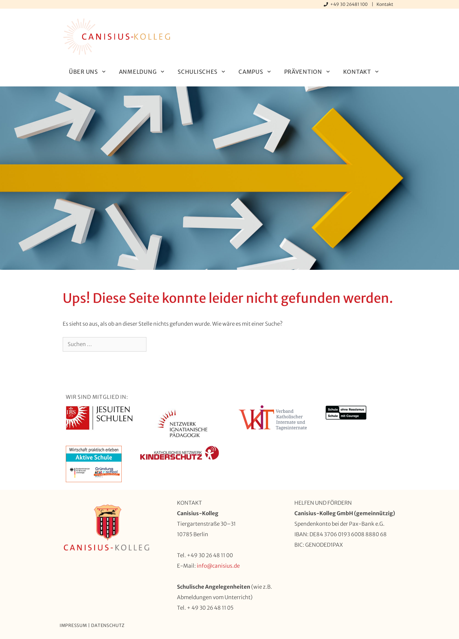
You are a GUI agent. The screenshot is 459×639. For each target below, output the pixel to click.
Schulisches (205, 72)
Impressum (73, 625)
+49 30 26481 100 (349, 4)
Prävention (310, 72)
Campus (258, 72)
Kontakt (385, 4)
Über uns (91, 72)
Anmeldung (145, 72)
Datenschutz (108, 625)
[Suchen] (156, 344)
